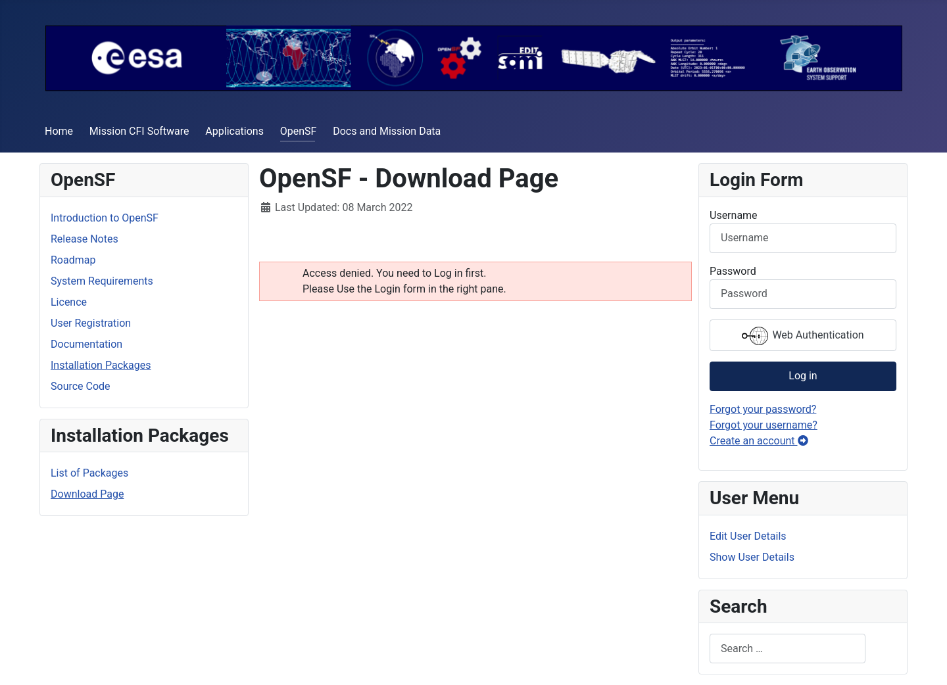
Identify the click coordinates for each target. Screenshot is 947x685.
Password (733, 271)
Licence (69, 302)
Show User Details (752, 557)
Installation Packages (101, 365)
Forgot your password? (763, 409)
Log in (803, 375)
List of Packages (89, 473)
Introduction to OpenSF (104, 218)
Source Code (80, 386)
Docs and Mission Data (387, 131)
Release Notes (84, 239)
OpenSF (298, 131)
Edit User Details (748, 536)
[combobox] (787, 648)
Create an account (759, 441)
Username (734, 215)
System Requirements (102, 281)
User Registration (91, 323)
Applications (234, 131)
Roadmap (73, 260)
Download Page (87, 494)
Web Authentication (802, 336)
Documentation (86, 344)
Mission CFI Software (139, 131)
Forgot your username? (763, 425)
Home (59, 131)
